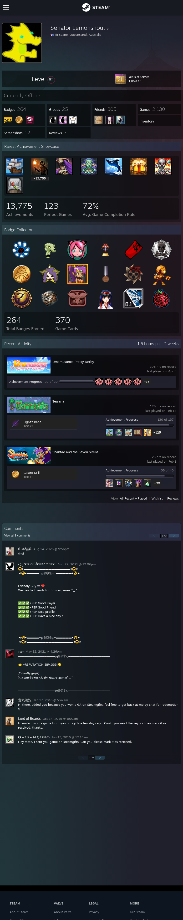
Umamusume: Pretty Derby (73, 362)
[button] (43, 79)
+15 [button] (146, 381)
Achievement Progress (25, 381)
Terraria (58, 401)
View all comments (17, 535)
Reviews (173, 498)
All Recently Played (133, 498)
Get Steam (137, 912)
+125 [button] (157, 432)
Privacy (94, 912)
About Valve (62, 912)
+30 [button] (157, 483)
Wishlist (157, 498)
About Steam (19, 912)
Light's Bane (32, 422)
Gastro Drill (32, 473)
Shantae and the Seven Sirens (75, 452)
